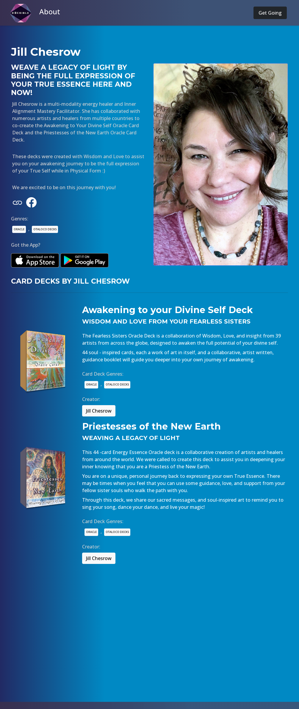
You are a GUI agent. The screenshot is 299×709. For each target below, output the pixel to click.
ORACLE (19, 229)
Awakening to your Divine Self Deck (167, 309)
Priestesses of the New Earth (151, 426)
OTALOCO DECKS (45, 229)
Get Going (270, 13)
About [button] (49, 11)
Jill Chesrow (99, 411)
